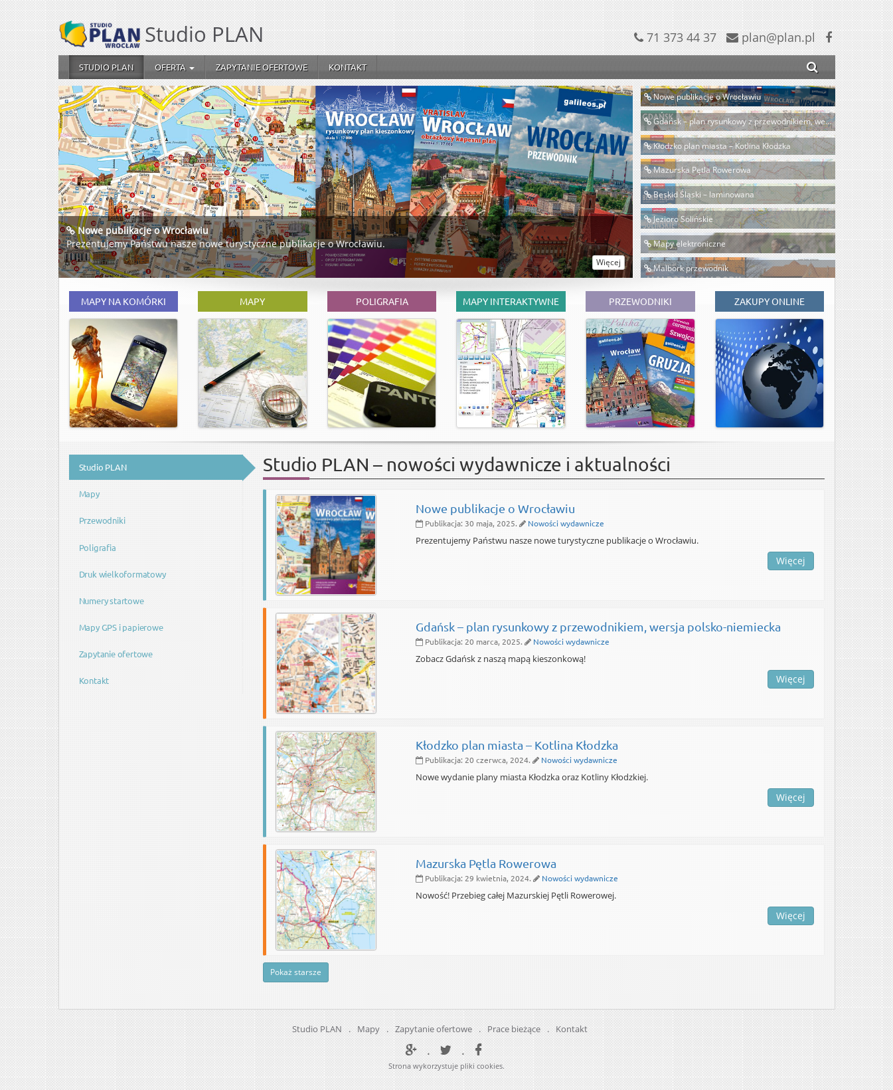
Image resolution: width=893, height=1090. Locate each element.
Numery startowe (111, 600)
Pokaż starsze (295, 972)
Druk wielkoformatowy (122, 574)
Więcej (608, 262)
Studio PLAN (106, 66)
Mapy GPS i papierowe (121, 627)
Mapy (89, 493)
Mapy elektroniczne (689, 243)
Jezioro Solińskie (683, 219)
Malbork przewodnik (690, 268)
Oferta (175, 66)
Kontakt (347, 66)
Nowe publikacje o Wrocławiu (143, 230)
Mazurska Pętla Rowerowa (702, 169)
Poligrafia (97, 547)
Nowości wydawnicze (566, 523)
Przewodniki (102, 520)
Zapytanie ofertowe (261, 66)
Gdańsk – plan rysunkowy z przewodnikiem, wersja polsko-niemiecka (598, 626)
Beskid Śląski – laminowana (703, 194)
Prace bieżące (513, 1029)
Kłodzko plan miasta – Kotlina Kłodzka (722, 146)
